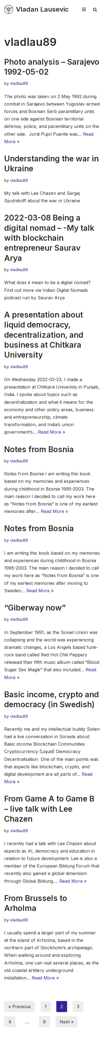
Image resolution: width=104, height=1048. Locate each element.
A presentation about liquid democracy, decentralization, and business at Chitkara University (43, 335)
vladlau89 (19, 83)
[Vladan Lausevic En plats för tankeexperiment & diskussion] (36, 9)
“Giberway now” (35, 607)
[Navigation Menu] (84, 9)
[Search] (95, 9)
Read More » (51, 432)
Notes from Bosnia (39, 449)
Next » (66, 1022)
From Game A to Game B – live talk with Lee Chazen (49, 809)
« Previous (19, 1006)
